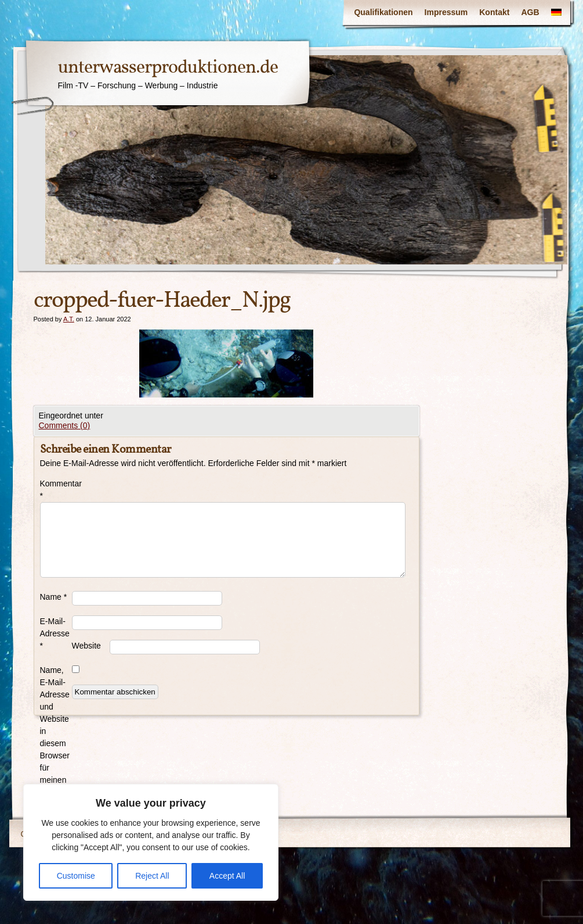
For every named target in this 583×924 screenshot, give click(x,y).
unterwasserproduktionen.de (168, 68)
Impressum (446, 12)
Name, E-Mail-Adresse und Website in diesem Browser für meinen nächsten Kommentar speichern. (56, 743)
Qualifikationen (383, 12)
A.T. (68, 319)
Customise (76, 875)
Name (53, 596)
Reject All (152, 875)
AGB (530, 12)
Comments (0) (64, 425)
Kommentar (56, 489)
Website (86, 645)
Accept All (227, 875)
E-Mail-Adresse (55, 633)
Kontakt (494, 12)
